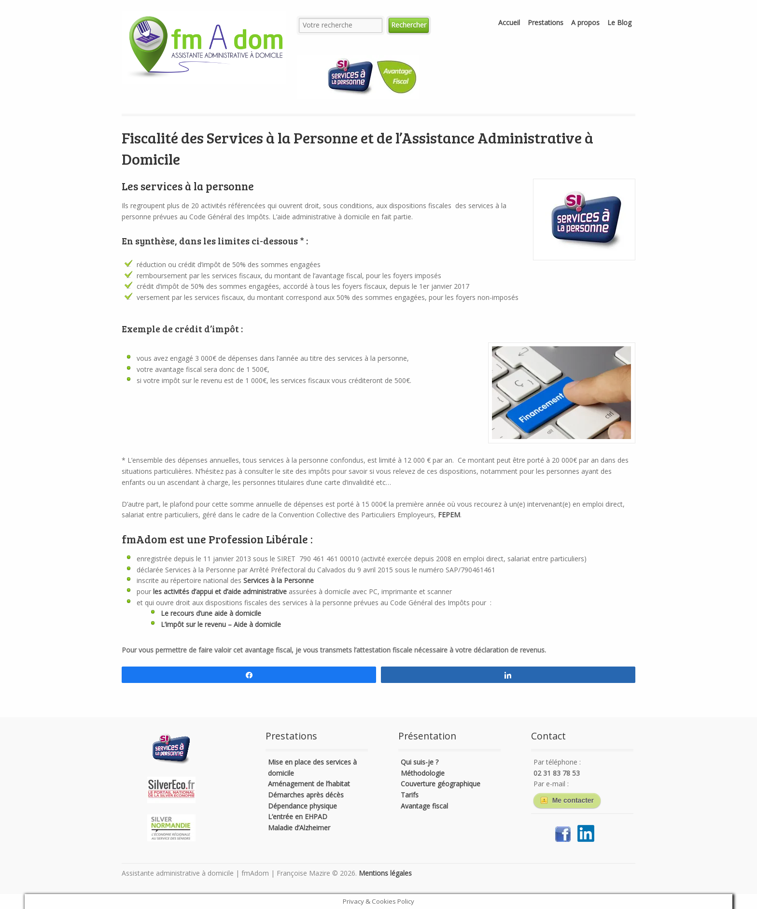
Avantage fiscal (424, 805)
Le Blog (619, 22)
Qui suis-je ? (419, 762)
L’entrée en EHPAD (297, 816)
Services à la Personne (278, 580)
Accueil (509, 22)
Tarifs (410, 794)
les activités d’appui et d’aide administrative (220, 591)
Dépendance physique (302, 805)
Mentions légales (385, 873)
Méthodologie (423, 773)
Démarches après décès (306, 794)
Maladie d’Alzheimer (299, 827)
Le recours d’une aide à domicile (211, 613)
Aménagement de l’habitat (309, 783)
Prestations (545, 22)
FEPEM (449, 514)
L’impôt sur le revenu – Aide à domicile (221, 624)
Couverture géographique (440, 783)
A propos (585, 22)
